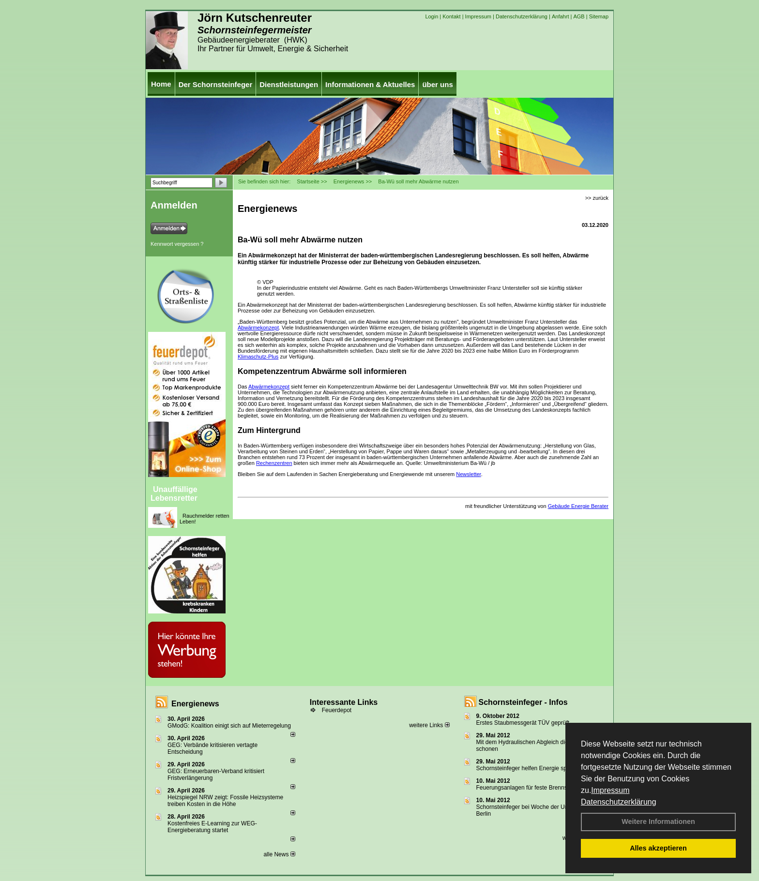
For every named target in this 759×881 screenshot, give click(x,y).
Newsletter (468, 474)
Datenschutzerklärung (618, 802)
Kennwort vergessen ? (177, 244)
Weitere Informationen (658, 821)
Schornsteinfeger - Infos (523, 702)
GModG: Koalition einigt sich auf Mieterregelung (229, 725)
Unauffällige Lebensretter (174, 493)
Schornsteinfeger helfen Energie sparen (527, 768)
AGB (578, 16)
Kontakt (451, 16)
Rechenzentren (274, 463)
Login (431, 16)
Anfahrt (560, 16)
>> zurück (596, 198)
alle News (279, 854)
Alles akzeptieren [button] (658, 848)
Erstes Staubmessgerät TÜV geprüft (523, 722)
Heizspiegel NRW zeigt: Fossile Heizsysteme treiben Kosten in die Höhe (225, 800)
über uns (437, 84)
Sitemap (598, 16)
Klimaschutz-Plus (258, 356)
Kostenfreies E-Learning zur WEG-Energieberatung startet (212, 827)
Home (161, 84)
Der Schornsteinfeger (216, 84)
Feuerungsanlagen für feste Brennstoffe (527, 787)
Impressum (610, 790)
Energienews (195, 704)
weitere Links (429, 725)
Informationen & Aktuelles (370, 84)
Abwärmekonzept (258, 327)
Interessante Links (344, 702)
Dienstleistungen (288, 84)
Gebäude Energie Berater (578, 506)
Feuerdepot (336, 710)
